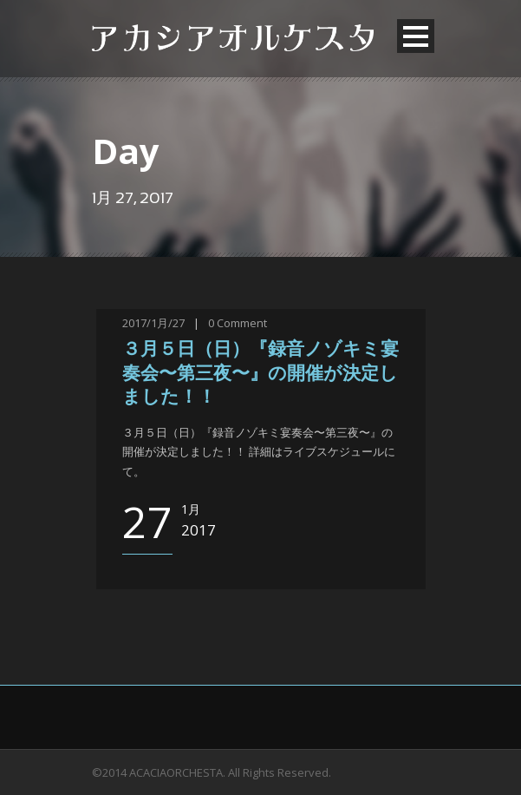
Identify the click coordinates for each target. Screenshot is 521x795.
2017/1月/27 (153, 323)
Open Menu (415, 36)
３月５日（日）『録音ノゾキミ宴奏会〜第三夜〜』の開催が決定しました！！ (260, 374)
